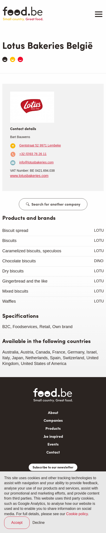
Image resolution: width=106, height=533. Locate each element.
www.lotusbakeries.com (29, 176)
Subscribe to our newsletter (53, 467)
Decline (38, 523)
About (53, 412)
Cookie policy (77, 514)
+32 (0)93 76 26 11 (33, 154)
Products (53, 428)
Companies (53, 420)
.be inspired (53, 436)
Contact (53, 452)
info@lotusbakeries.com (36, 162)
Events (53, 444)
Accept (16, 523)
